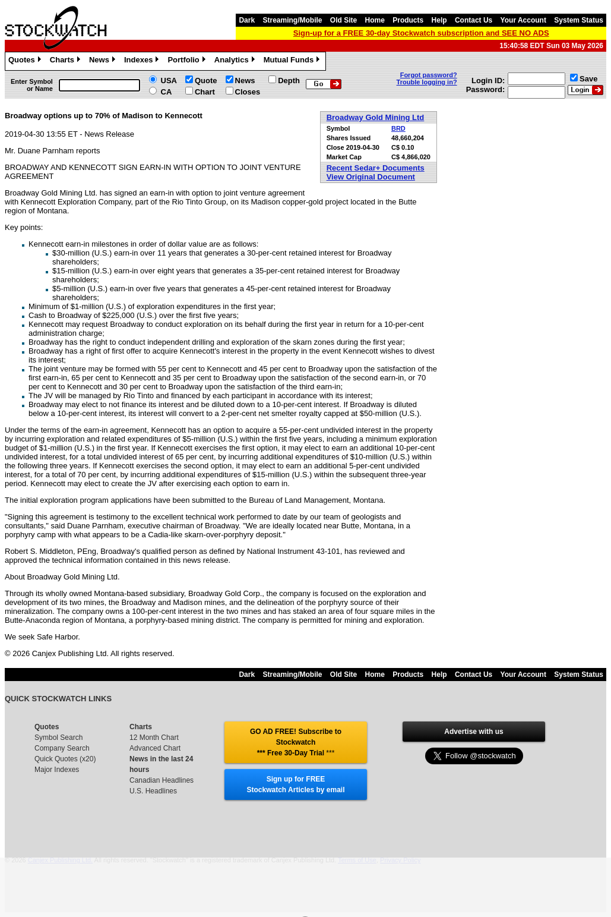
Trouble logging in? (427, 82)
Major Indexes (56, 769)
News (103, 61)
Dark (247, 20)
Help (439, 20)
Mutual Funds (293, 61)
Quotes (26, 61)
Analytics (236, 61)
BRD (398, 128)
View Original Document (371, 176)
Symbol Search (58, 737)
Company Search (62, 748)
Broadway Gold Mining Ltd (376, 117)
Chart (205, 91)
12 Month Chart (154, 737)
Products (407, 20)
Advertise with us (473, 731)
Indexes (143, 61)
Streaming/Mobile (292, 20)
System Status (578, 20)
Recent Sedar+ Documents (376, 167)
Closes (248, 91)
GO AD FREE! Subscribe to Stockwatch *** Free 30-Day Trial (295, 742)
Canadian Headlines (161, 780)
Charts (66, 61)
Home (375, 20)
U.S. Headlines (153, 791)
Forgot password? (428, 74)
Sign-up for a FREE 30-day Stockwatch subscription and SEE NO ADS (421, 33)
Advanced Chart (155, 748)
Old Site (343, 20)
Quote (206, 80)
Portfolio (187, 61)
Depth (289, 80)
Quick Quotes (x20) (65, 759)
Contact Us (473, 20)
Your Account (523, 20)
